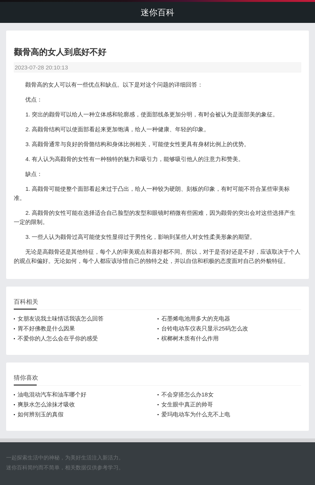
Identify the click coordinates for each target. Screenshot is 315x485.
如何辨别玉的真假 (40, 414)
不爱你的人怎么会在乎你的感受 (58, 338)
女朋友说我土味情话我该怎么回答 (61, 318)
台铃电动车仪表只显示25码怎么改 (204, 328)
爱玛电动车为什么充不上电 (195, 414)
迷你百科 (157, 12)
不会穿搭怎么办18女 (187, 394)
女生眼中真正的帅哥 (187, 404)
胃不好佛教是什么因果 (46, 328)
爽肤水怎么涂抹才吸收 (46, 404)
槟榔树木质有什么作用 (190, 338)
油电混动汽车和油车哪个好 (52, 394)
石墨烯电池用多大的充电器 (195, 318)
